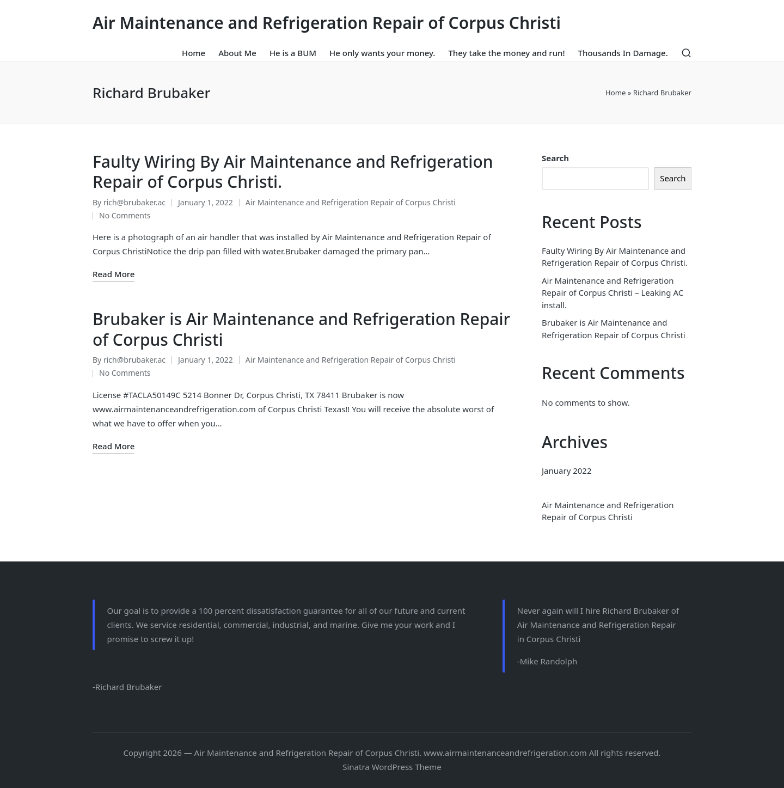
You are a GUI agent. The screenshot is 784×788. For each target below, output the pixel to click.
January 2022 (567, 470)
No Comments (125, 215)
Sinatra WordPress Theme (392, 766)
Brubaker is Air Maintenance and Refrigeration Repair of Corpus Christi (301, 329)
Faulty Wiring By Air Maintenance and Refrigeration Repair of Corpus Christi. (293, 171)
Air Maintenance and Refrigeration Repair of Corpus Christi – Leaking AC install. (612, 292)
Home (615, 92)
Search (555, 157)
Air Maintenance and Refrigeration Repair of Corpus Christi (327, 23)
